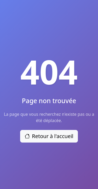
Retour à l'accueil (49, 136)
